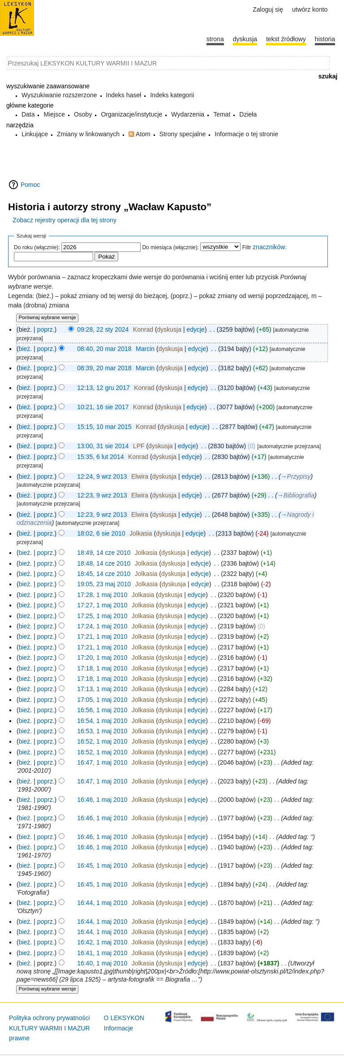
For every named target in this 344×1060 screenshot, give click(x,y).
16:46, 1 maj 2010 (102, 799)
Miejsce (53, 114)
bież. (25, 348)
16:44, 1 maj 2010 (102, 902)
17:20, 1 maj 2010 (102, 657)
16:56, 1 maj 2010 (102, 710)
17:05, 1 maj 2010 (102, 699)
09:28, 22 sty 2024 (103, 329)
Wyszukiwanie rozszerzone (59, 95)
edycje (195, 329)
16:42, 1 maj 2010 (102, 942)
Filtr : (264, 247)
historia (325, 39)
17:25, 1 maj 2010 (102, 615)
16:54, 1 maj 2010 (102, 720)
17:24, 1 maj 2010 (102, 626)
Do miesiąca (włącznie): (170, 247)
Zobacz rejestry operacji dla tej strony (64, 220)
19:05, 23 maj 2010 (104, 584)
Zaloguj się (268, 9)
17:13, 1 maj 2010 (102, 688)
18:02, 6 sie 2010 (101, 533)
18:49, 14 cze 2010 (103, 552)
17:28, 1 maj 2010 (102, 594)
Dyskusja (245, 39)
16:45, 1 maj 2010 (102, 865)
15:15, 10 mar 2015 (104, 426)
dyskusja (169, 329)
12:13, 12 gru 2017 (103, 387)
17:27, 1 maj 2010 (102, 605)
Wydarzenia (187, 114)
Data (28, 114)
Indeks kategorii (172, 95)
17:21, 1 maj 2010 (102, 636)
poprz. (46, 329)
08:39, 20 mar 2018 (104, 368)
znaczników (269, 247)
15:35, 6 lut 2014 (100, 456)
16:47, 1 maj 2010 (102, 762)
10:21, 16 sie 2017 (103, 407)
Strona (215, 39)
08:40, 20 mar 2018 (104, 348)
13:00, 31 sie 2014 (103, 446)
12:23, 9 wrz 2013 (102, 495)
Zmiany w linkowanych (88, 134)
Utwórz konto (309, 9)
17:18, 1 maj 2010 (102, 668)
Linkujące (35, 134)
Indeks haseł (124, 95)
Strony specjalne (182, 134)
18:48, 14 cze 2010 (103, 563)
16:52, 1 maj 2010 (102, 741)
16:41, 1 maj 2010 (102, 952)
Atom (143, 134)
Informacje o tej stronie (246, 134)
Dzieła (248, 114)
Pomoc (30, 184)
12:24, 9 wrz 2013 (102, 476)
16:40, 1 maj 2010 (102, 963)
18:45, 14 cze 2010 (103, 573)
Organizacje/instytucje (131, 114)
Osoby (83, 114)
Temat (221, 114)
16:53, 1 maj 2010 (102, 731)
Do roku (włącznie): (37, 247)
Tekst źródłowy (286, 39)
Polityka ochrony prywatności (49, 1017)
